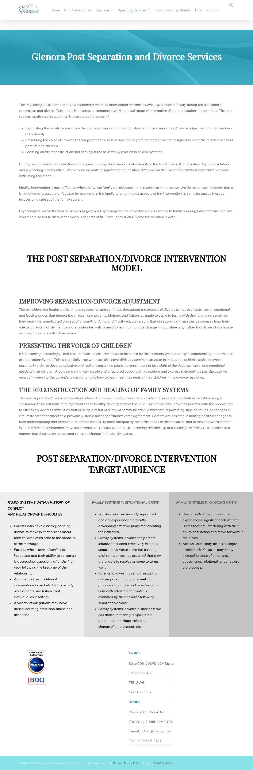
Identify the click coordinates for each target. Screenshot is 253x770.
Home (63, 10)
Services (109, 9)
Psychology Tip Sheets (170, 10)
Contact (213, 10)
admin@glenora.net (156, 731)
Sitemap (117, 763)
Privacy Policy (132, 763)
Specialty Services (131, 10)
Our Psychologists (83, 10)
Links (199, 10)
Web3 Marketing (163, 763)
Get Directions (140, 692)
